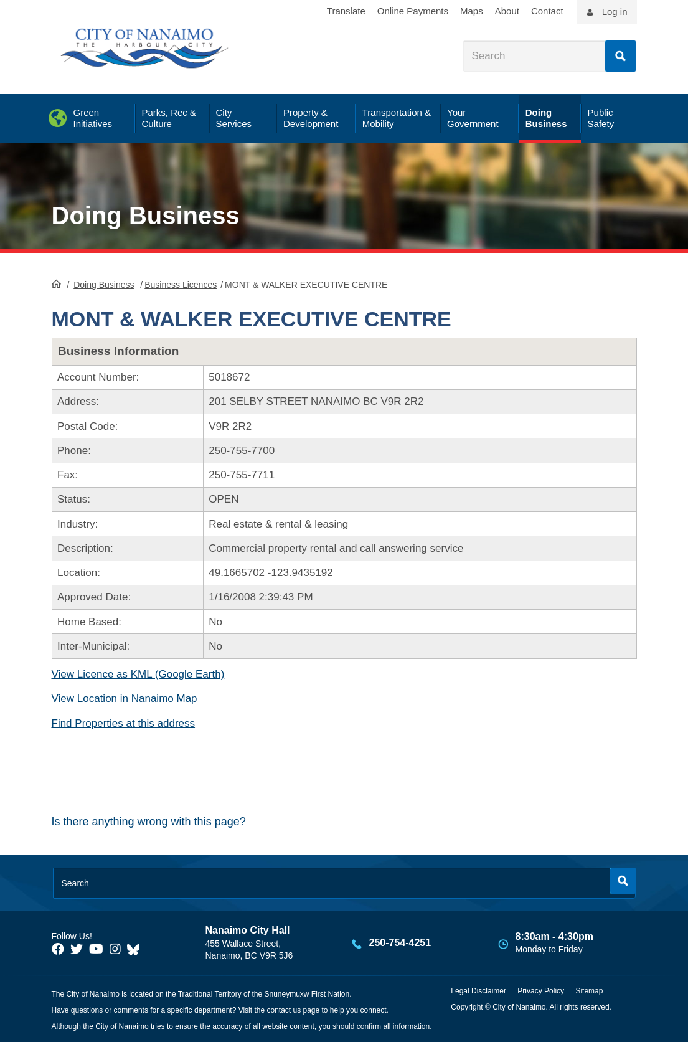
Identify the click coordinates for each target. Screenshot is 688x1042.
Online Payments (412, 11)
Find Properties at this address (124, 723)
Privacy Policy (540, 991)
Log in (615, 11)
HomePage (56, 283)
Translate (346, 11)
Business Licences (180, 285)
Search (620, 56)
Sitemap (589, 991)
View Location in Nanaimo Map (124, 698)
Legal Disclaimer (478, 991)
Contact (547, 11)
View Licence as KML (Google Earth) (138, 674)
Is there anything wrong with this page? (149, 821)
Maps (471, 11)
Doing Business (146, 215)
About (507, 11)
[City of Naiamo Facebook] (58, 949)
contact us (283, 1010)
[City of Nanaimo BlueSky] (136, 949)
